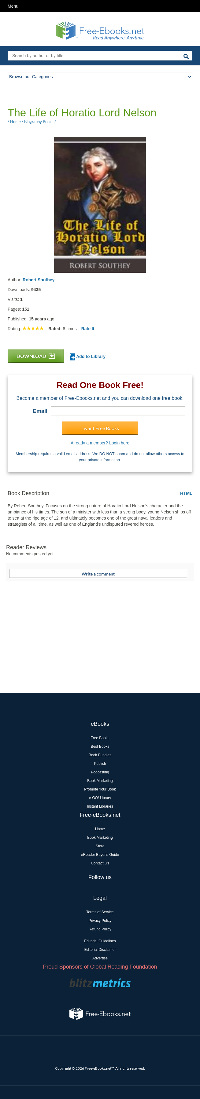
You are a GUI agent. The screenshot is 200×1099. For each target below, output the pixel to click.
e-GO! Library (100, 798)
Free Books (100, 738)
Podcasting (100, 772)
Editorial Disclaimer (100, 949)
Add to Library (88, 356)
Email (40, 411)
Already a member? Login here (100, 442)
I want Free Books (100, 428)
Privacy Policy (100, 920)
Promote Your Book (100, 789)
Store (100, 846)
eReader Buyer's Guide (100, 855)
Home (100, 829)
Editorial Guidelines (100, 941)
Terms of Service (99, 912)
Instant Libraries (100, 806)
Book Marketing (100, 781)
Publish (100, 763)
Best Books (100, 746)
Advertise (100, 958)
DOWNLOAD (36, 356)
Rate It (87, 328)
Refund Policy (100, 929)
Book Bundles (100, 755)
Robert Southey (38, 279)
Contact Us (100, 863)
